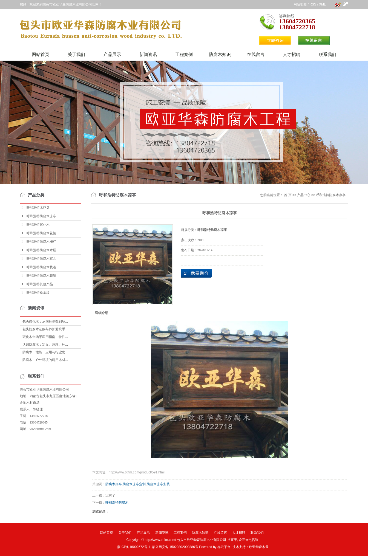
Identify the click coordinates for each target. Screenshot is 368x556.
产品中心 (303, 195)
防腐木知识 (220, 54)
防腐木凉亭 (113, 484)
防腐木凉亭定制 (134, 484)
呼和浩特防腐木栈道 (41, 267)
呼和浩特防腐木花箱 (41, 276)
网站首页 (40, 54)
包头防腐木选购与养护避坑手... (45, 329)
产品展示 (112, 54)
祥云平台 (224, 547)
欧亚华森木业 (259, 547)
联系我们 (327, 54)
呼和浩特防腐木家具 (41, 259)
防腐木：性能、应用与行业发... (45, 352)
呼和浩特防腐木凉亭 (41, 216)
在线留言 (255, 54)
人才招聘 (291, 54)
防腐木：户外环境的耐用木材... (45, 360)
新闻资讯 (148, 54)
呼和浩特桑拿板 (38, 293)
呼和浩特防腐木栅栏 (41, 242)
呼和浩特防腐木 (116, 502)
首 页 (287, 195)
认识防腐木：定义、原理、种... (45, 344)
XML (322, 4)
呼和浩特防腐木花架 (41, 233)
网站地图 (300, 4)
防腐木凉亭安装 (158, 484)
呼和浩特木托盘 (38, 208)
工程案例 (184, 54)
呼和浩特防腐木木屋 (41, 250)
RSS (312, 4)
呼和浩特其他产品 (40, 284)
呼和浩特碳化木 (38, 225)
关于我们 (76, 54)
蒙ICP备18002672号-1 (133, 547)
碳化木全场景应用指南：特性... (45, 337)
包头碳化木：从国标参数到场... (45, 321)
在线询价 (196, 273)
